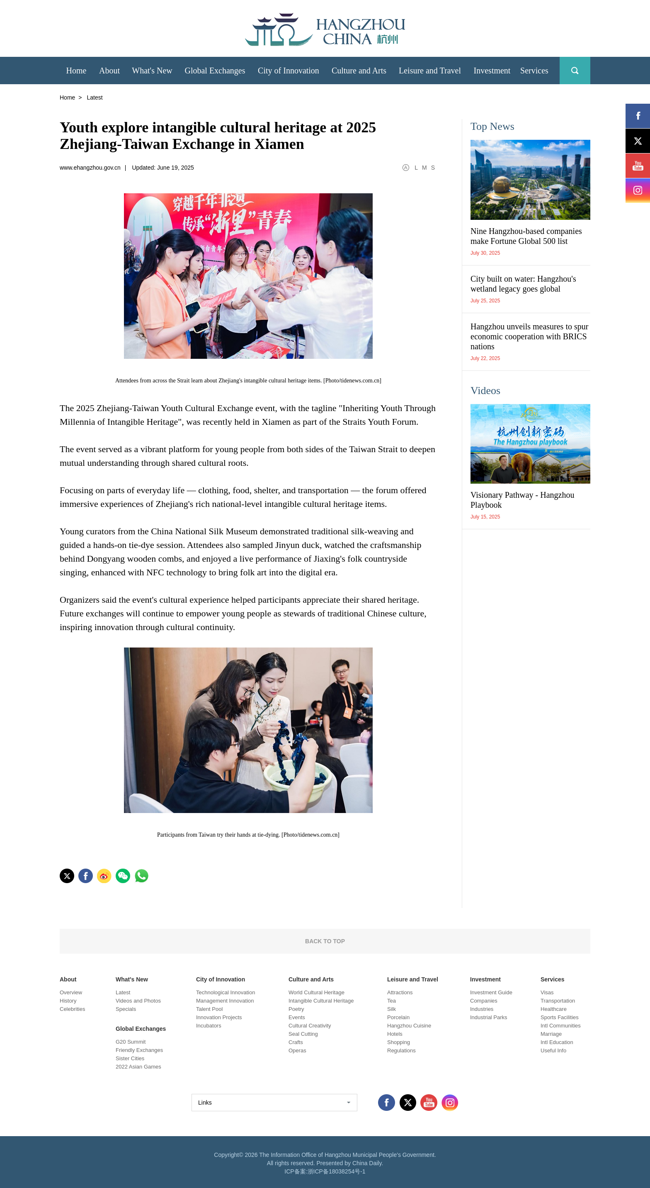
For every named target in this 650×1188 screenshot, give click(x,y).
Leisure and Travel (412, 979)
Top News (492, 126)
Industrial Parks (488, 1017)
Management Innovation (225, 1001)
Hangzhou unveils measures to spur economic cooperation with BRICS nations (529, 336)
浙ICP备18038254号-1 (337, 1171)
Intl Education (557, 1042)
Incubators (208, 1025)
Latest (123, 992)
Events (297, 1017)
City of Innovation (220, 979)
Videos (485, 391)
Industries (481, 1009)
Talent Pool (209, 1009)
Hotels (395, 1034)
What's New (132, 979)
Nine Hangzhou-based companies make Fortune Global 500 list (526, 236)
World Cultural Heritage (316, 992)
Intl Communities (561, 1025)
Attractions (399, 992)
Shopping (398, 1042)
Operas (297, 1050)
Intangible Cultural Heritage (321, 1001)
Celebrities (72, 1009)
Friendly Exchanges (139, 1050)
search (575, 70)
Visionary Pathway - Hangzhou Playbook (522, 499)
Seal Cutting (303, 1034)
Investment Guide (491, 992)
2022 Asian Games (138, 1067)
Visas (547, 992)
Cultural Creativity (310, 1025)
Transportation (558, 1001)
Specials (126, 1009)
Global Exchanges (141, 1028)
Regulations (401, 1050)
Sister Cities (130, 1058)
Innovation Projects (219, 1017)
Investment (485, 979)
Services (553, 979)
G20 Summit (131, 1042)
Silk (391, 1009)
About (68, 979)
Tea (391, 1001)
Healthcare (554, 1009)
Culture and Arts (311, 979)
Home (67, 97)
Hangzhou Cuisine (409, 1025)
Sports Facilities (560, 1017)
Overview (71, 992)
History (68, 1001)
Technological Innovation (225, 992)
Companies (483, 1001)
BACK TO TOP (325, 941)
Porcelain (398, 1017)
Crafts (296, 1042)
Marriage (551, 1034)
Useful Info (553, 1050)
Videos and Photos (138, 1001)
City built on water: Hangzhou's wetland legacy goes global (523, 283)
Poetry (296, 1009)
